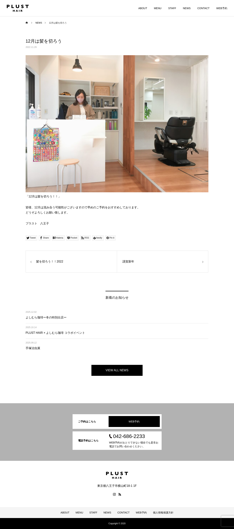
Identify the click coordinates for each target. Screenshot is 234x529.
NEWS (186, 8)
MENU (157, 8)
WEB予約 (221, 8)
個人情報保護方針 (163, 512)
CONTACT (203, 8)
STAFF (172, 8)
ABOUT (142, 8)
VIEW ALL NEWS (117, 370)
